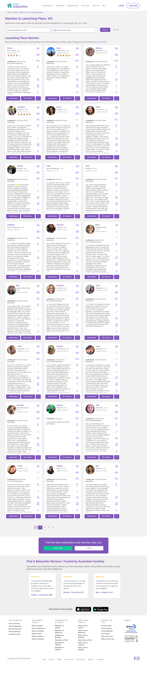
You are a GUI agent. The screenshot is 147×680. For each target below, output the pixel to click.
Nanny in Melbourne (38, 628)
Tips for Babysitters (15, 626)
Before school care (107, 639)
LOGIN (89, 548)
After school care (107, 636)
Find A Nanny (60, 5)
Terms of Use (68, 659)
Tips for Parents (14, 623)
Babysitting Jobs (72, 5)
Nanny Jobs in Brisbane (83, 636)
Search (15, 12)
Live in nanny (105, 633)
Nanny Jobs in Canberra (83, 644)
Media (59, 659)
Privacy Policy (80, 659)
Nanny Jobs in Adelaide (83, 648)
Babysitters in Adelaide (59, 648)
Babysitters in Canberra (59, 644)
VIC (28, 12)
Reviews (51, 659)
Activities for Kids (15, 634)
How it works (85, 5)
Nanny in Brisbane (38, 631)
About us (91, 659)
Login (121, 6)
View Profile (13, 98)
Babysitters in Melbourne (59, 631)
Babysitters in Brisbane (59, 636)
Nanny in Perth (36, 633)
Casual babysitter (107, 631)
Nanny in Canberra (38, 636)
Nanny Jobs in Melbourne (83, 631)
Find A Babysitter (47, 5)
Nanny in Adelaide (38, 639)
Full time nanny (106, 626)
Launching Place (37, 12)
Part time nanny (106, 628)
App (44, 659)
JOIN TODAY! (58, 548)
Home (9, 12)
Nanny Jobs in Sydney (83, 627)
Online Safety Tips (15, 631)
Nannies (23, 12)
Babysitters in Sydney (59, 627)
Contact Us (95, 5)
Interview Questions (15, 629)
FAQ (103, 5)
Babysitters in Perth (61, 640)
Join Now (133, 6)
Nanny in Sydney (37, 626)
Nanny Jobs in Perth (85, 640)
